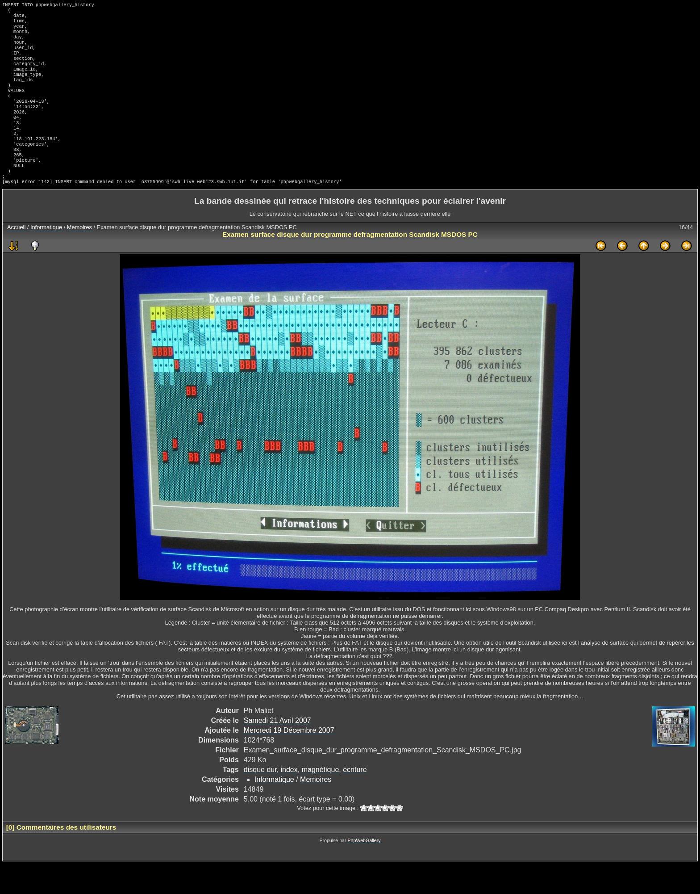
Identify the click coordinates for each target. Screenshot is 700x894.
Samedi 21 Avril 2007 (277, 751)
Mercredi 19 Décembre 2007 (289, 760)
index (289, 800)
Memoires (79, 257)
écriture (355, 800)
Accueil (16, 257)
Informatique (46, 257)
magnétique (320, 800)
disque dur (260, 800)
